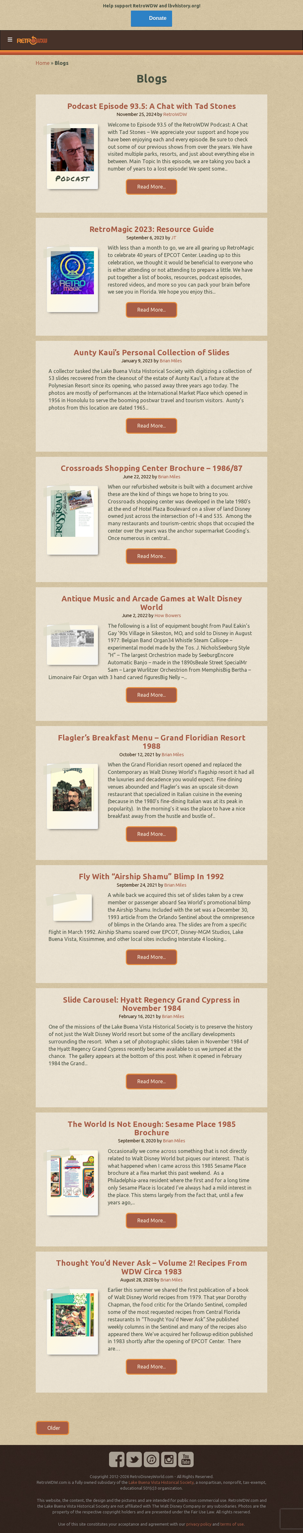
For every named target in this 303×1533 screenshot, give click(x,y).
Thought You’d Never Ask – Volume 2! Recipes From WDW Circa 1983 (151, 1267)
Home (43, 63)
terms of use (232, 1524)
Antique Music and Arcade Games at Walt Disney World (151, 602)
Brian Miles (171, 360)
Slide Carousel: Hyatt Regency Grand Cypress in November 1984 (151, 1004)
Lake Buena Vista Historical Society (161, 1482)
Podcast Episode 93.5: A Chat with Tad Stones (151, 106)
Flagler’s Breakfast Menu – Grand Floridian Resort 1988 (151, 741)
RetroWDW (175, 114)
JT (174, 237)
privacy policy (198, 1524)
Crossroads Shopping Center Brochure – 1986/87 (152, 468)
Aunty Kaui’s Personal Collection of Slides (152, 352)
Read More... (151, 187)
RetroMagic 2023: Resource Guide (151, 229)
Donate (157, 18)
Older (52, 1428)
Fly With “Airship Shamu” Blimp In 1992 (151, 876)
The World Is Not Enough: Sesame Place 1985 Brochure (152, 1128)
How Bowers (167, 615)
